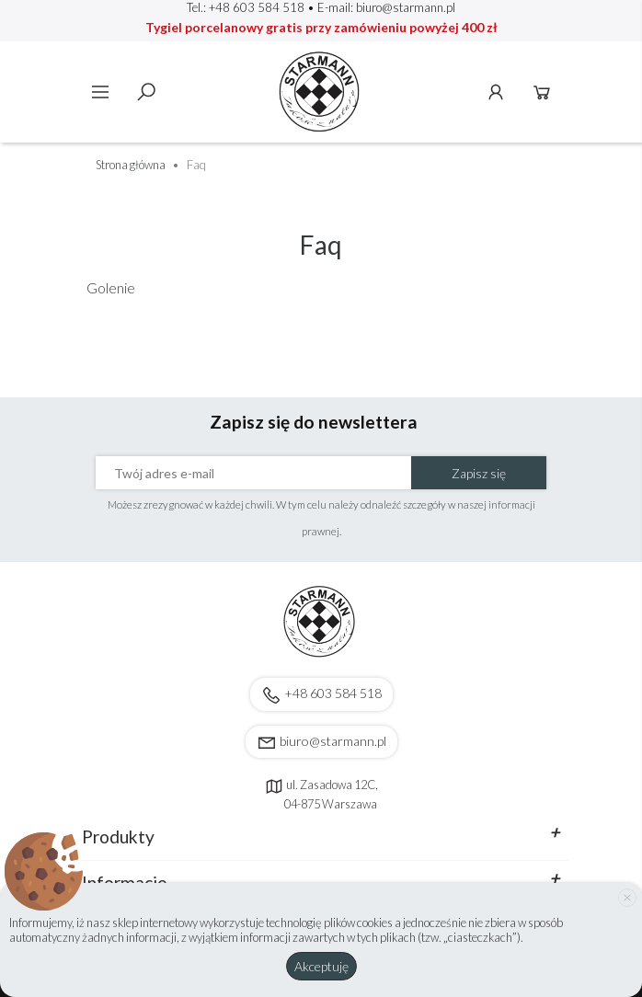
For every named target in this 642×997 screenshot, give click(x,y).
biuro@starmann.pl (405, 7)
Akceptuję (321, 966)
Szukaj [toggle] (146, 92)
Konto (496, 92)
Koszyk (542, 92)
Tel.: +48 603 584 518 (245, 7)
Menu (100, 92)
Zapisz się (479, 473)
